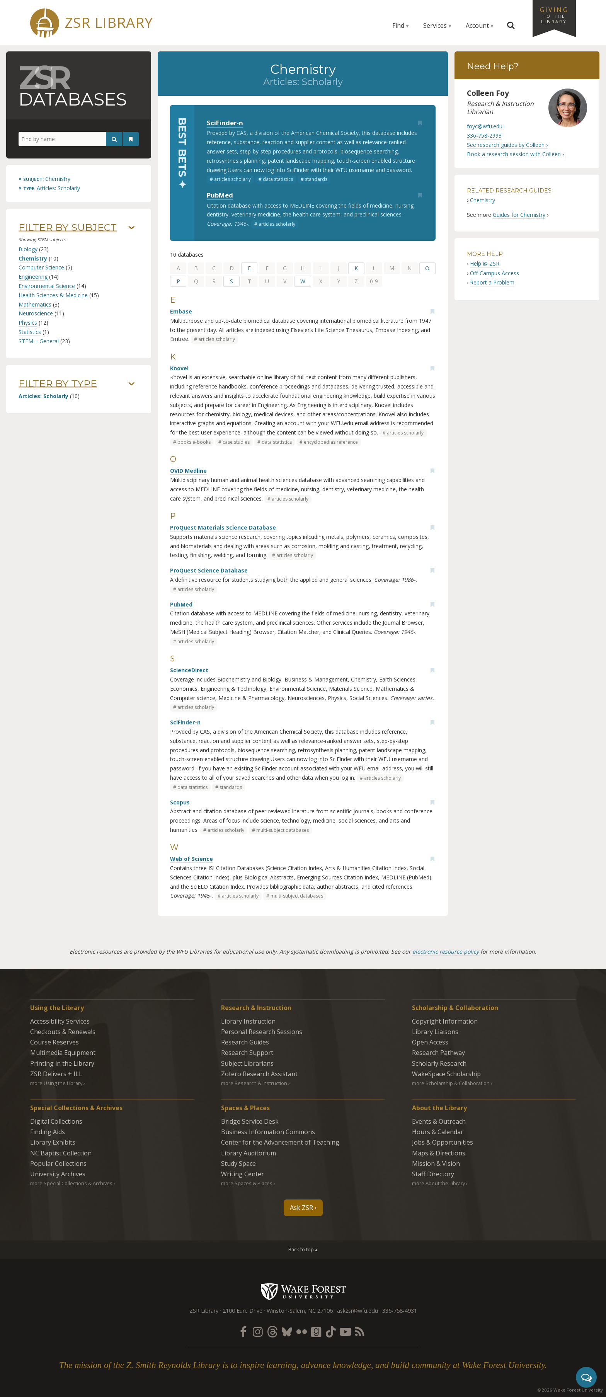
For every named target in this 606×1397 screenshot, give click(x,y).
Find (398, 25)
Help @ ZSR (484, 263)
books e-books (194, 442)
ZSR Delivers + (56, 1074)
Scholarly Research (439, 1063)
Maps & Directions (438, 1153)
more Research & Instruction (254, 1083)
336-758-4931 (399, 1310)
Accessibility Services (60, 1021)
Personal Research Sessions (261, 1031)
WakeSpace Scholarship (446, 1074)
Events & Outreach (439, 1121)
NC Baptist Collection (61, 1153)
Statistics (30, 332)
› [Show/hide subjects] (131, 227)
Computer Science (41, 267)
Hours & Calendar (437, 1132)
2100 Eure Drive (242, 1310)
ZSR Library (109, 22)
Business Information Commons (268, 1132)
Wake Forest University (303, 1291)
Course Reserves (54, 1042)
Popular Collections (58, 1163)
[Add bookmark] (420, 123)
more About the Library (438, 1183)
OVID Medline (188, 470)
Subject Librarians (247, 1063)
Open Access (430, 1042)
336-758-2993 (484, 135)
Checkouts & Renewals (62, 1031)
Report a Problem (492, 282)
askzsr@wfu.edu (357, 1310)
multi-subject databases (282, 830)
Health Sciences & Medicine (53, 295)
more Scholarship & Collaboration (451, 1083)
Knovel (179, 368)
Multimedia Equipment (62, 1052)
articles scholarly (232, 179)
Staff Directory (433, 1174)
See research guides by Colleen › (507, 144)
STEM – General (39, 341)
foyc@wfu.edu (484, 126)
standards (316, 179)
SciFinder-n (225, 122)
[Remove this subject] (44, 178)
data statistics (278, 179)
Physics (28, 322)
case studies (236, 442)
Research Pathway (438, 1052)
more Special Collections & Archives (71, 1183)
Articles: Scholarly (43, 396)
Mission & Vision (436, 1163)
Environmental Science (47, 286)
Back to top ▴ (303, 1249)
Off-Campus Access (494, 273)
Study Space (238, 1163)
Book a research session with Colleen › (515, 154)
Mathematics (35, 304)
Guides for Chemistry (519, 214)
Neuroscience (36, 313)
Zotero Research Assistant (259, 1074)
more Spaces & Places (246, 1183)
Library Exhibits (52, 1142)
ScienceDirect (189, 670)
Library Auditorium (248, 1153)
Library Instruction (248, 1021)
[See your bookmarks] (131, 139)
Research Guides (245, 1042)
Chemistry (33, 258)
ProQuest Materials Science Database (223, 527)
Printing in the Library (62, 1063)
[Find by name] (70, 139)
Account (477, 25)
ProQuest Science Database (209, 570)
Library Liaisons (435, 1031)
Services (435, 25)
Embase (181, 311)
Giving (554, 14)
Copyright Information (445, 1021)
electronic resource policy (445, 951)
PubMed (220, 195)
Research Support (247, 1052)
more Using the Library (56, 1083)
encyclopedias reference (331, 442)
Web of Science (191, 858)
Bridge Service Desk (250, 1121)
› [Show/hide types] (131, 384)
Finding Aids (47, 1132)
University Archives (57, 1174)
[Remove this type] (49, 188)
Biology (28, 249)
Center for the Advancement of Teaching (280, 1142)
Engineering (33, 276)
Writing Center (242, 1174)
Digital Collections (56, 1121)
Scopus (180, 802)
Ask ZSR (301, 1207)
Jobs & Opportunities (442, 1142)
